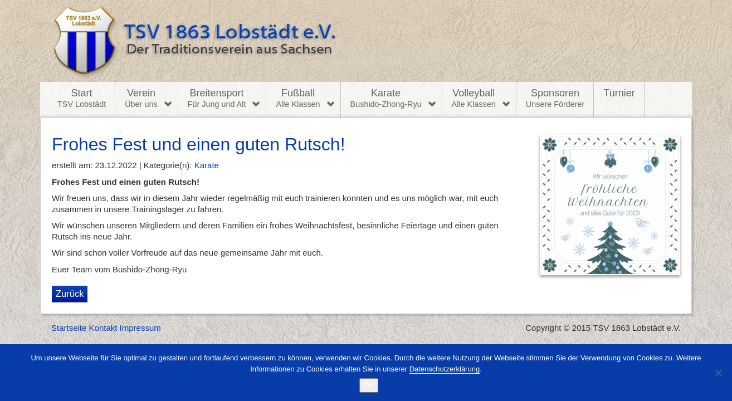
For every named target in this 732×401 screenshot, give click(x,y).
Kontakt (103, 327)
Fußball (298, 98)
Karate (386, 98)
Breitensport (217, 98)
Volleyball (474, 98)
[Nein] (718, 372)
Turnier (619, 93)
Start (81, 98)
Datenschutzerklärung (444, 369)
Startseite (68, 327)
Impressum (140, 327)
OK (369, 385)
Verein (141, 98)
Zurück (70, 293)
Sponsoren (555, 98)
